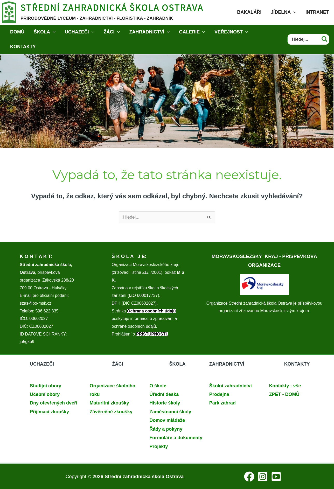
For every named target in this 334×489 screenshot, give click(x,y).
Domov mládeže (167, 420)
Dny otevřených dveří (53, 403)
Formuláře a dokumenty (175, 437)
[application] (293, 12)
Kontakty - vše (285, 385)
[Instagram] (263, 476)
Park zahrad (222, 403)
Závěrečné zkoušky (111, 411)
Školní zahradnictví (230, 385)
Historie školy (164, 403)
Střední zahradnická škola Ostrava (112, 9)
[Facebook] (249, 476)
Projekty (158, 446)
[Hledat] (325, 39)
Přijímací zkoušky (49, 411)
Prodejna (219, 394)
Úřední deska (164, 394)
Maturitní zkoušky (109, 403)
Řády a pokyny (165, 429)
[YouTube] (276, 476)
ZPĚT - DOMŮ (284, 394)
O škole (157, 385)
